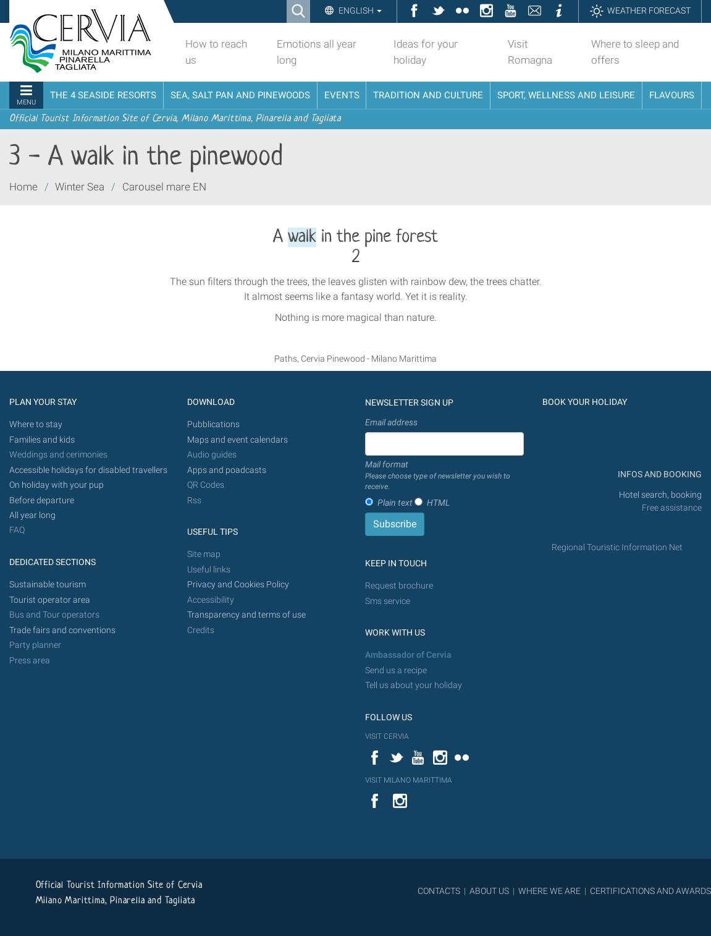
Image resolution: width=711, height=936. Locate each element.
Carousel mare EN (164, 187)
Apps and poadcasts (226, 470)
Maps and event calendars (237, 440)
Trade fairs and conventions (62, 630)
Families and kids (42, 440)
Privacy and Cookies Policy (238, 584)
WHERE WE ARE (549, 891)
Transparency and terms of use (246, 615)
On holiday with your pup (56, 485)
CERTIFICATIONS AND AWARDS (650, 891)
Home (23, 187)
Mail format (444, 476)
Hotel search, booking (660, 495)
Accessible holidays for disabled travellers (88, 470)
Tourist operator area (49, 600)
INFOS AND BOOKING (659, 474)
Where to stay (35, 424)
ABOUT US (489, 891)
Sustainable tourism (47, 584)
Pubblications (213, 424)
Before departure (41, 500)
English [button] (359, 10)
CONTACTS (439, 891)
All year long (32, 515)
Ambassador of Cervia (408, 655)
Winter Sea (79, 187)
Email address (391, 422)
